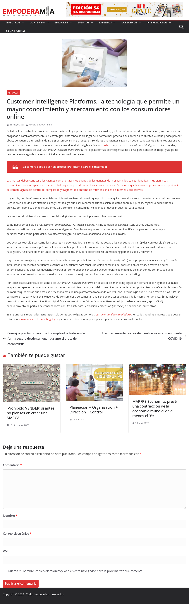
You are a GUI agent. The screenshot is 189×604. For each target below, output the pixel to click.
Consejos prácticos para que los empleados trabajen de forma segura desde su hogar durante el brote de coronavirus (44, 338)
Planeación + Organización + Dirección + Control (94, 410)
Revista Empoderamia (40, 124)
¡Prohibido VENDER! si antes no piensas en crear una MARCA (30, 413)
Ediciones (61, 22)
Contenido (37, 22)
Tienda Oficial (15, 31)
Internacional (157, 22)
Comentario (12, 465)
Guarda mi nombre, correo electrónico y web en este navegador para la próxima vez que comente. (75, 571)
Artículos (13, 93)
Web (6, 551)
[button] (22, 22)
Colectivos (129, 22)
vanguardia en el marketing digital (38, 319)
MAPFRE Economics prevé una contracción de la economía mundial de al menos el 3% (154, 408)
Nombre (10, 516)
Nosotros (13, 22)
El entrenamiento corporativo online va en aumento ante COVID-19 (144, 336)
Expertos (105, 22)
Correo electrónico (17, 533)
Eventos (83, 22)
